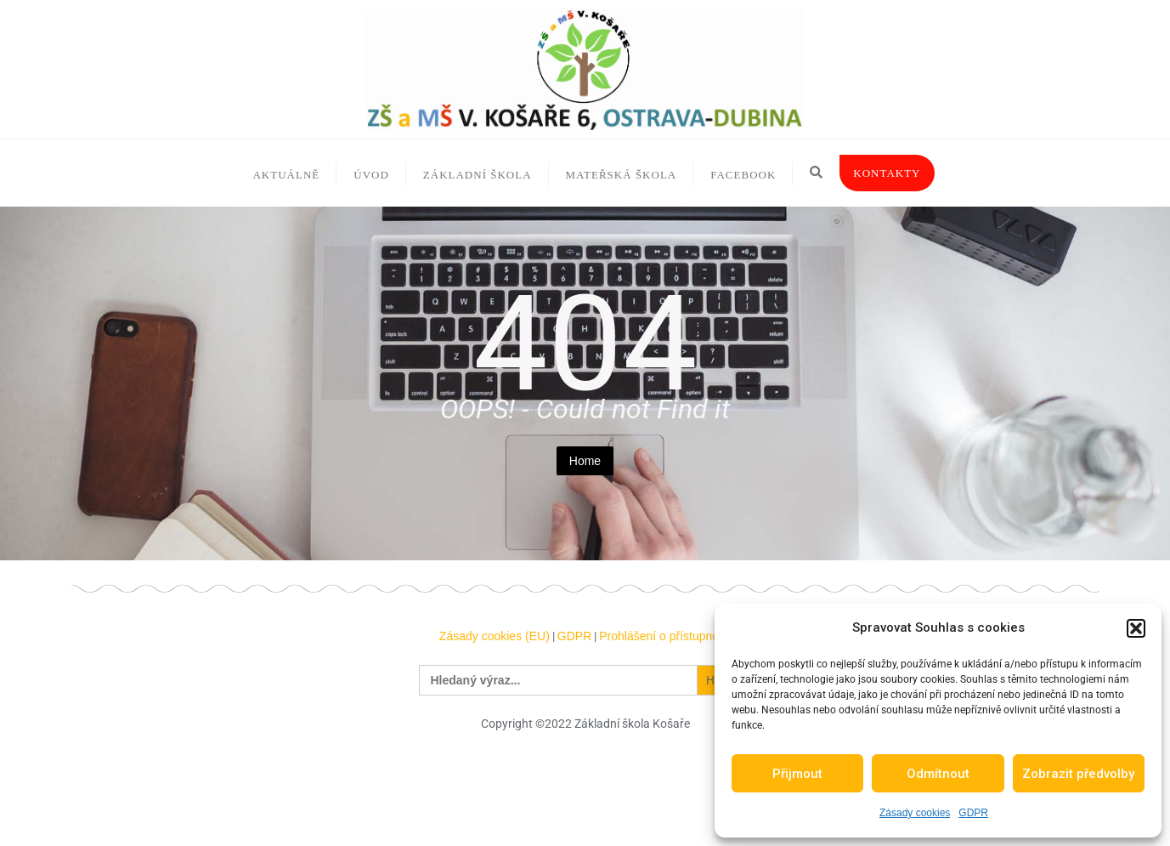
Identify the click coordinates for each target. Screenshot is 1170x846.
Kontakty (886, 173)
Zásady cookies (914, 813)
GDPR (973, 813)
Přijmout (797, 773)
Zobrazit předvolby (1078, 773)
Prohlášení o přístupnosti (665, 636)
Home (585, 461)
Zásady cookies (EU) (494, 636)
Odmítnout (938, 773)
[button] (1136, 628)
